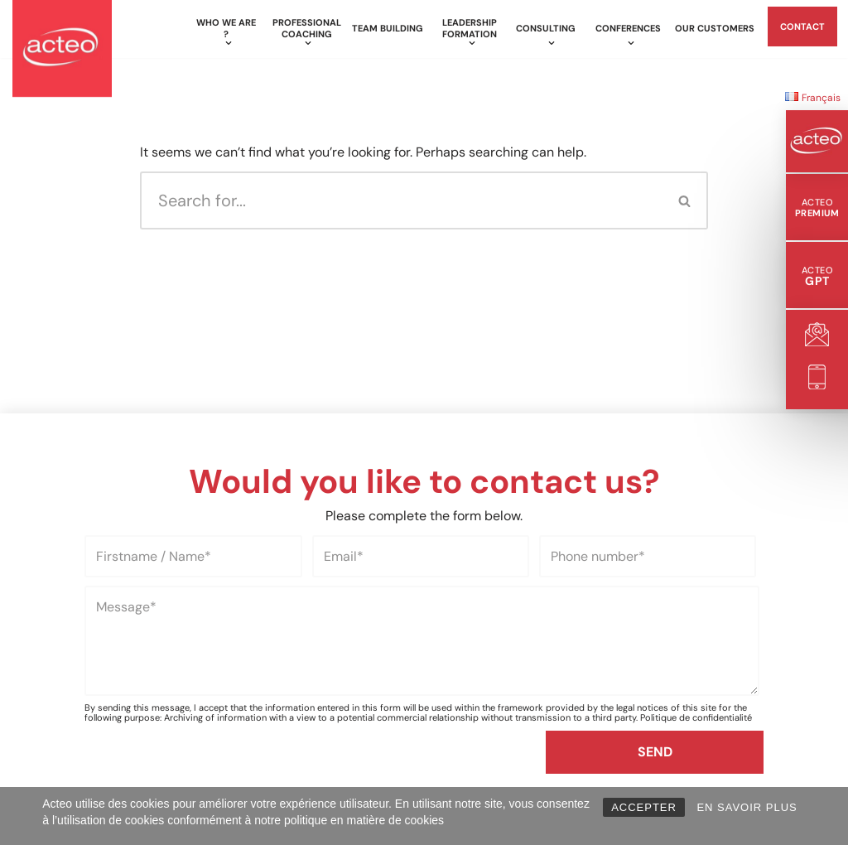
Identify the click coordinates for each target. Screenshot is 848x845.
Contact (802, 26)
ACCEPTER (644, 807)
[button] (228, 43)
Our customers (714, 28)
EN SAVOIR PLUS (746, 807)
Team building (387, 28)
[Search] (401, 200)
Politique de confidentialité (696, 717)
